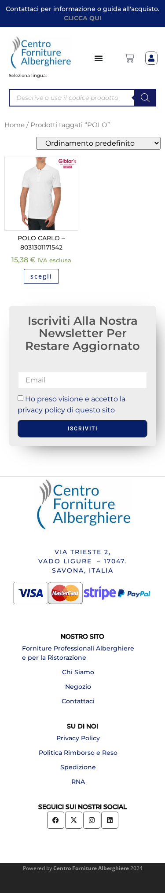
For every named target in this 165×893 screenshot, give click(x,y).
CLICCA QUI (83, 18)
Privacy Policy (78, 738)
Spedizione (78, 767)
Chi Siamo (78, 672)
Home (14, 125)
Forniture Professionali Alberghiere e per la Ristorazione (78, 652)
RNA (78, 782)
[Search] (145, 98)
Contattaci (78, 701)
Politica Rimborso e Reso (78, 753)
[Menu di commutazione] (99, 58)
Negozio (78, 687)
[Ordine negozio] (98, 143)
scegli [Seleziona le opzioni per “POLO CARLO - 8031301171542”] (41, 276)
